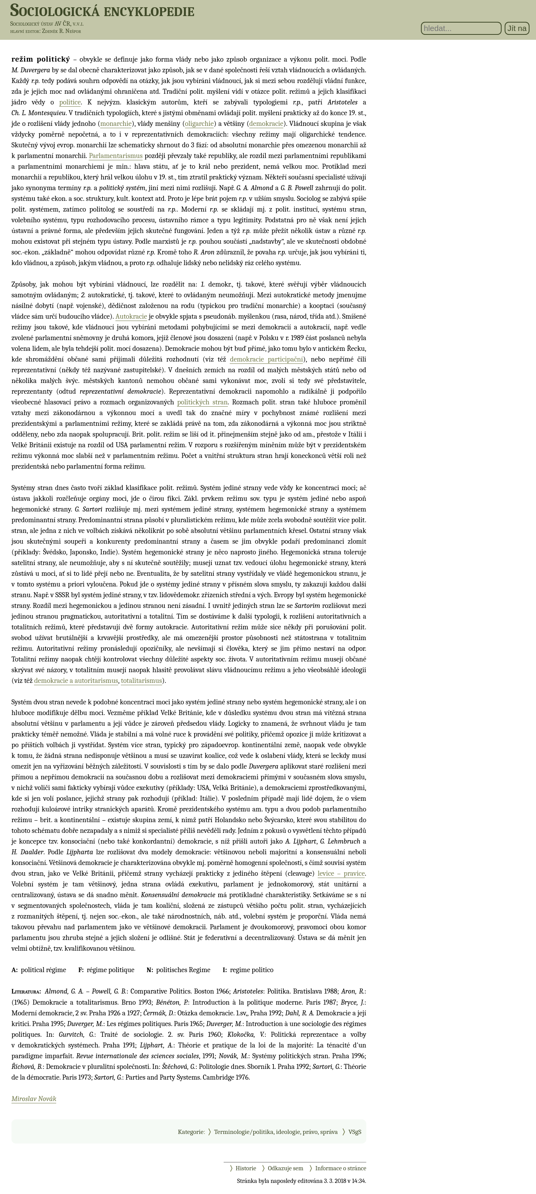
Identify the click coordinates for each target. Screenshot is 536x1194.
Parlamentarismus (116, 155)
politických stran (202, 402)
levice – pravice (341, 873)
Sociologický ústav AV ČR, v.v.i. (47, 23)
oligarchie (199, 123)
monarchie (116, 123)
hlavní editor (24, 31)
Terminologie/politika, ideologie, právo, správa (276, 1131)
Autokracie (131, 316)
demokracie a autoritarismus (76, 680)
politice (70, 102)
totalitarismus (141, 680)
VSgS (354, 1131)
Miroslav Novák (33, 1099)
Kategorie (190, 1131)
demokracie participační (266, 359)
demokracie (266, 123)
